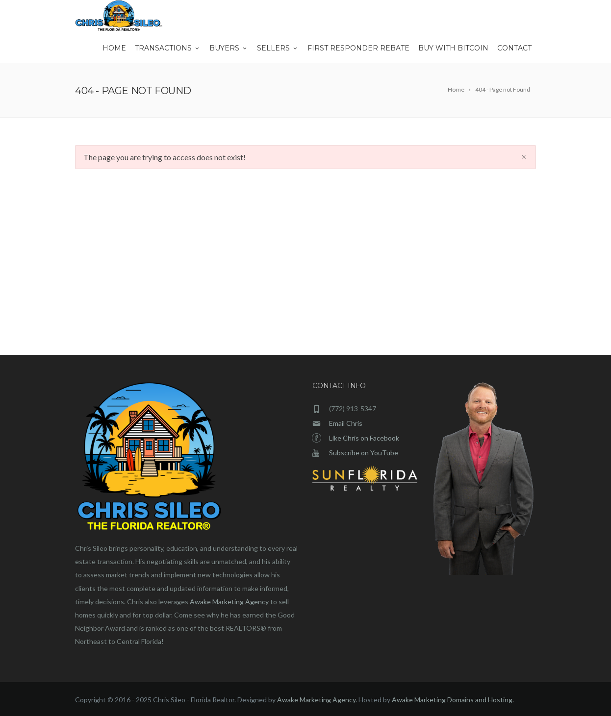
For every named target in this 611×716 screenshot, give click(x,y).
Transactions (168, 48)
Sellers (278, 48)
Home (114, 48)
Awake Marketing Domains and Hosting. (453, 699)
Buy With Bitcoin (453, 48)
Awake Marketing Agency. (317, 699)
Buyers (228, 48)
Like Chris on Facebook (364, 438)
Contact (514, 48)
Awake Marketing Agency (229, 601)
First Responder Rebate (358, 48)
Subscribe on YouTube (363, 452)
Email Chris (345, 423)
